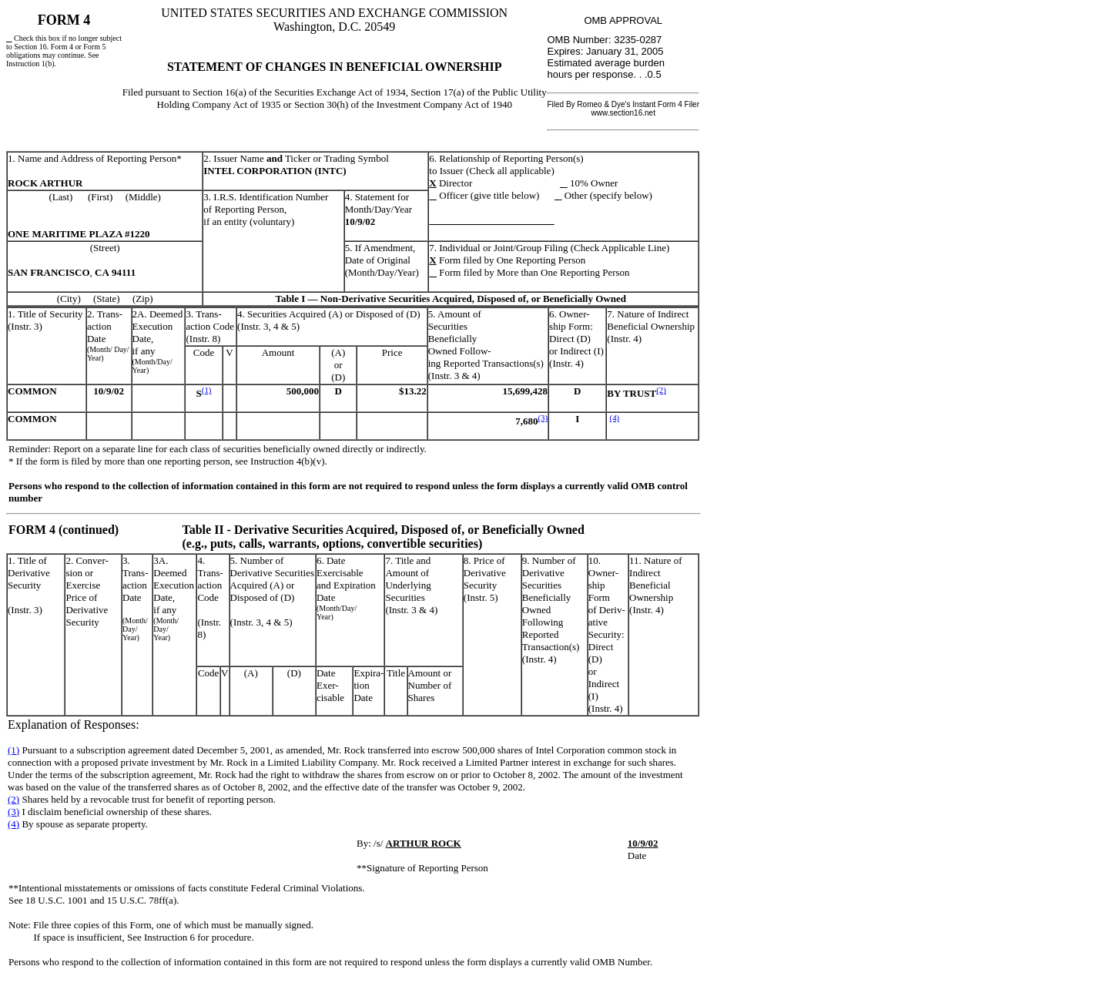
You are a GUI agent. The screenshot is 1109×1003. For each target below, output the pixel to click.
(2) (661, 389)
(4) (615, 417)
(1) (207, 389)
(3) (543, 417)
